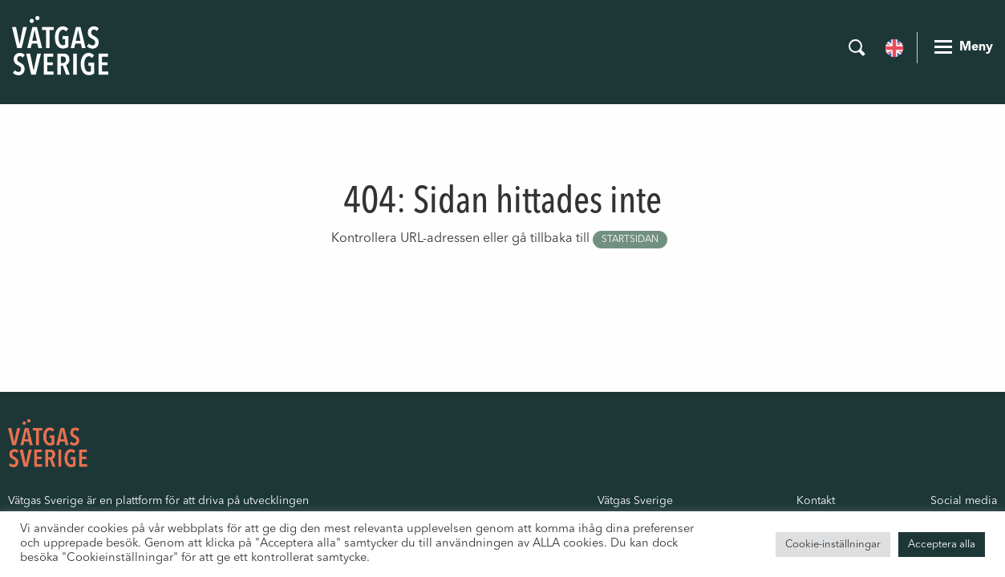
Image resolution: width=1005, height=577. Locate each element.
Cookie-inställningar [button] (833, 544)
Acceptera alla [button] (941, 544)
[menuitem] (894, 46)
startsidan (630, 239)
